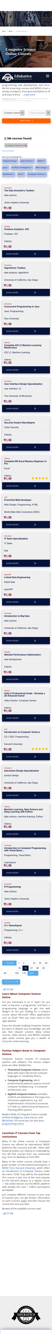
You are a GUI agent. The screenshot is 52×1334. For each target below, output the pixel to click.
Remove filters (8, 72)
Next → (33, 894)
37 (31, 889)
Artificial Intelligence (12, 1038)
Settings (16, 1284)
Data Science (31, 1038)
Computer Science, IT (14, 34)
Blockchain (7, 1041)
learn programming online (23, 1043)
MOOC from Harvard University (18, 1089)
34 (46, 884)
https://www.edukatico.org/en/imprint (23, 1306)
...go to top (7, 910)
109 (17, 894)
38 (37, 889)
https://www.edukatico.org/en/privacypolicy (26, 1299)
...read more (28, 16)
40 (5, 894)
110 (24, 894)
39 (43, 889)
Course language (40, 34)
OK (16, 1289)
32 (34, 884)
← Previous (9, 884)
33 (40, 884)
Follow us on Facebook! (14, 1323)
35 (19, 889)
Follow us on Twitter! (38, 1323)
